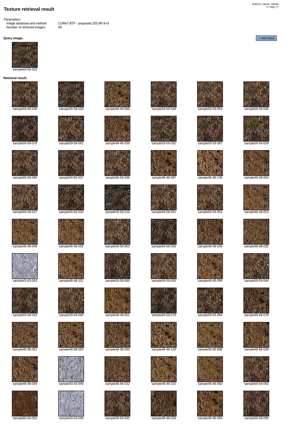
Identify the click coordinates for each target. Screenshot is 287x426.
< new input (266, 38)
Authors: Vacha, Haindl (265, 4)
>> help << (272, 6)
